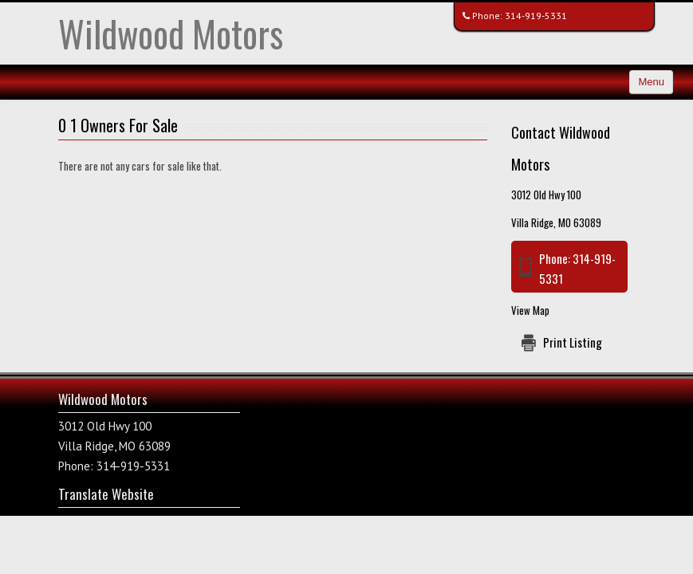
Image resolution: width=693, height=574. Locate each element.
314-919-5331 (536, 16)
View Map (530, 310)
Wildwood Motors (170, 33)
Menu (651, 82)
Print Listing (572, 342)
